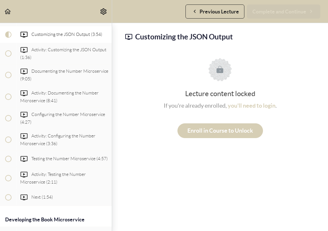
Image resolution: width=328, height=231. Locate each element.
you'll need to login (251, 105)
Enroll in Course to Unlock (220, 130)
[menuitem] (104, 11)
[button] (8, 11)
